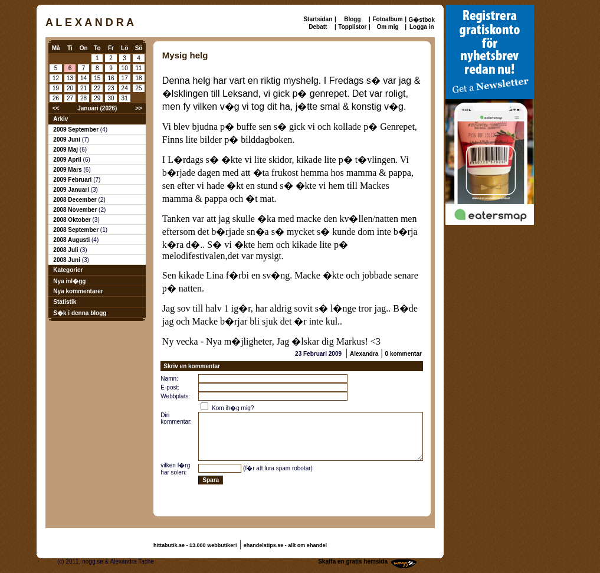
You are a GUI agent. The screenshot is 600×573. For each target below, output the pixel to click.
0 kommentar (403, 354)
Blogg (352, 19)
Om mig (387, 27)
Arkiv (60, 119)
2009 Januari (71, 189)
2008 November (76, 210)
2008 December (75, 200)
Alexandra (364, 354)
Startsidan (317, 19)
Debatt (318, 27)
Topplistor (352, 27)
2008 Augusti (72, 240)
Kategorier (68, 270)
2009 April (68, 159)
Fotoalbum (387, 19)
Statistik (64, 302)
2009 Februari (73, 179)
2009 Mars (68, 169)
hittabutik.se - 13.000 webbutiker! (195, 545)
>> (138, 108)
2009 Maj (66, 149)
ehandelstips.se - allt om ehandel (285, 545)
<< (56, 108)
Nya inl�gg (69, 281)
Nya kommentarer (78, 291)
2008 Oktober (72, 220)
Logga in (421, 27)
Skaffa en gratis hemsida (353, 561)
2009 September (76, 129)
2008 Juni (67, 260)
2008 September (76, 230)
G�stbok (422, 20)
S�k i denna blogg (79, 313)
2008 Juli (66, 250)
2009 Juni (67, 139)
